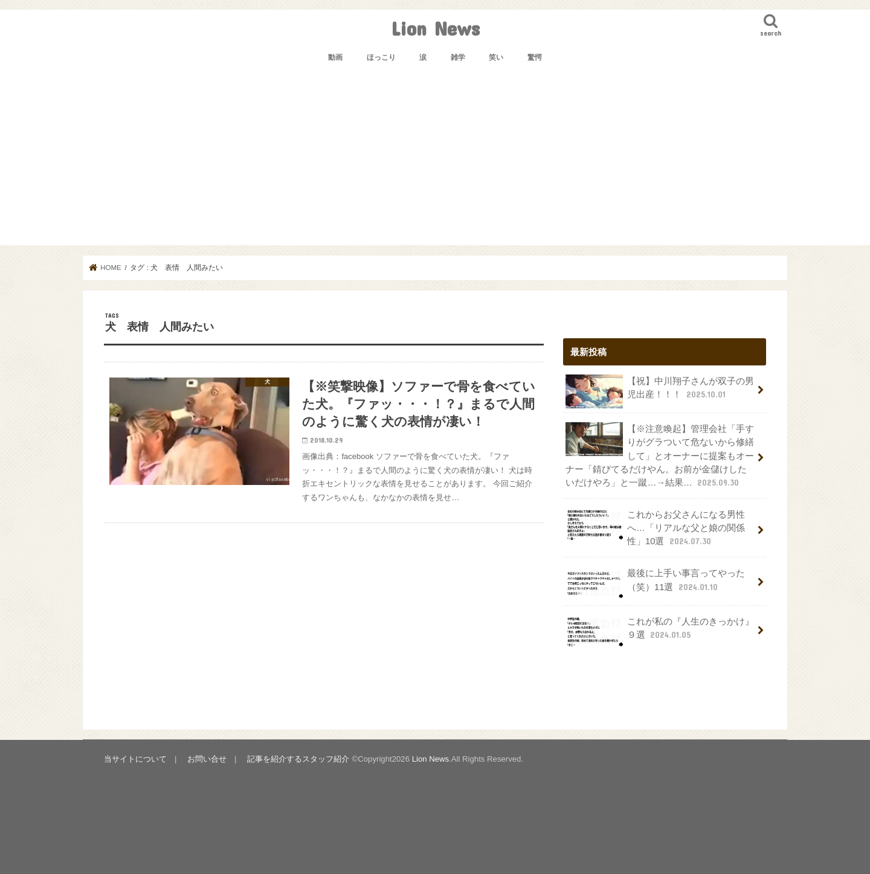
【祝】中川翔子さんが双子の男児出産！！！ (660, 391)
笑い (496, 57)
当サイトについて (135, 758)
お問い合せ (207, 758)
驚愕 (534, 57)
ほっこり (381, 57)
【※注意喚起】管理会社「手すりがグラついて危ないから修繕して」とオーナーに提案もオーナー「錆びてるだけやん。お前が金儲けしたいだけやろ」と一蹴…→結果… (660, 455)
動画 (335, 57)
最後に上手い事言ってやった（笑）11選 (655, 583)
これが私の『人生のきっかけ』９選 (660, 632)
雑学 (458, 57)
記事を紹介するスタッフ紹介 (298, 758)
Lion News (435, 28)
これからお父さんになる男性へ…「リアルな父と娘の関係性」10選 (655, 527)
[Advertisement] (435, 160)
